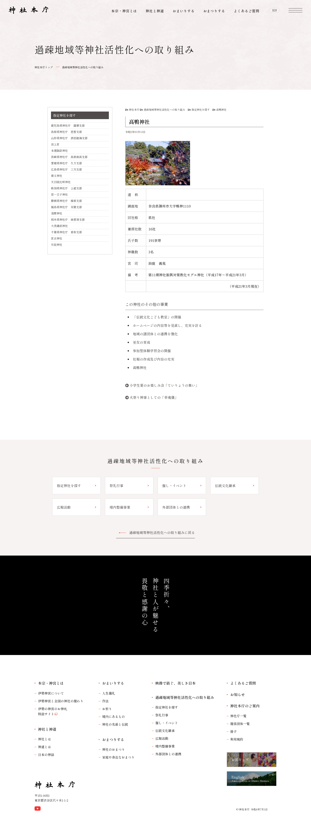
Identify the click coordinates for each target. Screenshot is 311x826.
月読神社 (56, 245)
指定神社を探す (201, 109)
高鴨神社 (221, 109)
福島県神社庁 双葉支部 (66, 207)
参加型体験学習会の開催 (152, 350)
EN (274, 11)
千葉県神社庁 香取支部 (66, 232)
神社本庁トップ (44, 67)
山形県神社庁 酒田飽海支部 (69, 138)
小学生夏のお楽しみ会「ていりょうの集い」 (164, 385)
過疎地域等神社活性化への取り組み (82, 67)
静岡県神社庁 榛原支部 (66, 201)
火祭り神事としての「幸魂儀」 (154, 397)
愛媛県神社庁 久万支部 (66, 163)
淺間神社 (56, 213)
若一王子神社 (59, 194)
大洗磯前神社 (59, 226)
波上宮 (55, 144)
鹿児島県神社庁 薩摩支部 (68, 125)
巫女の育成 (141, 342)
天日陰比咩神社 (61, 182)
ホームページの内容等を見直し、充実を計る (167, 325)
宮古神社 (56, 238)
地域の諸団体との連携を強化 (155, 333)
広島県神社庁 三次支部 (66, 169)
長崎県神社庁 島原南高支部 (69, 157)
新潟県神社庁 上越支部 (66, 188)
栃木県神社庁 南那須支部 (68, 219)
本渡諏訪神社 (59, 151)
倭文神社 (56, 176)
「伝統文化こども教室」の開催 (157, 317)
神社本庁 (134, 109)
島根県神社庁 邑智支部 (66, 132)
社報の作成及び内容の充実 (153, 359)
